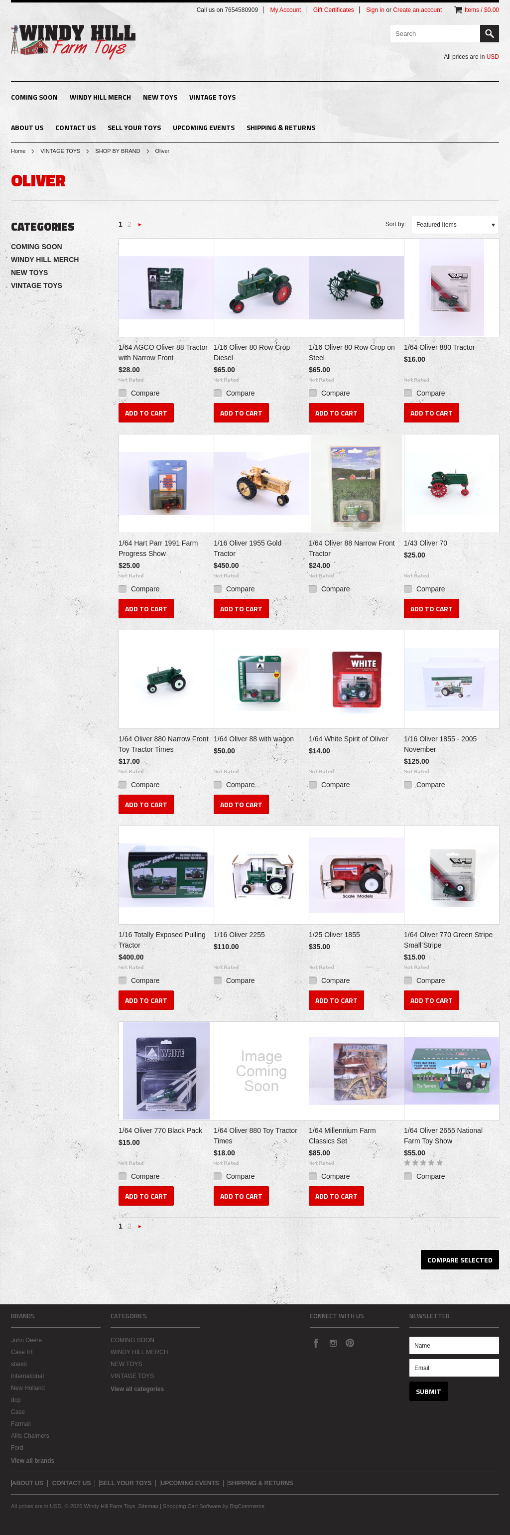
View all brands (32, 1460)
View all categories (137, 1389)
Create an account (417, 9)
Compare (145, 393)
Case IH (21, 1352)
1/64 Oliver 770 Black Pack (160, 1130)
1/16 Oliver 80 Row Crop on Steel (352, 352)
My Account (285, 9)
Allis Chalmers (30, 1435)
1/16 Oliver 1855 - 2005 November (440, 744)
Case (18, 1411)
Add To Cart (146, 413)
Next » (139, 227)
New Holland (28, 1388)
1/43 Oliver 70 (425, 543)
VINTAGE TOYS (212, 97)
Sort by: (395, 224)
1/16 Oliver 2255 (239, 935)
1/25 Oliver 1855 (334, 935)
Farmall (21, 1423)
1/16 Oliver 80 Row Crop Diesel (252, 352)
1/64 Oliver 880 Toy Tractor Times (255, 1135)
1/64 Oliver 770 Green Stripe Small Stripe (448, 940)
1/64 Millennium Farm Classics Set (342, 1135)
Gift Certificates (333, 9)
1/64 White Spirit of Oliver (348, 739)
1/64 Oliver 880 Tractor (439, 347)
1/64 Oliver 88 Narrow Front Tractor (352, 548)
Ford (17, 1447)
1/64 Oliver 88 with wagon (254, 739)
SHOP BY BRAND (117, 151)
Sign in (375, 9)
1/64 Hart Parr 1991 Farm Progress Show (158, 548)
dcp (15, 1399)
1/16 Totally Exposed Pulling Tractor (162, 940)
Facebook (316, 1343)
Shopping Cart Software (192, 1506)
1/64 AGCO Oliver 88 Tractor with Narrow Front (163, 352)
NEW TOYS (160, 97)
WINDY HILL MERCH (100, 97)
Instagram (333, 1343)
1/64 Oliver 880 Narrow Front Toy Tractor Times (164, 744)
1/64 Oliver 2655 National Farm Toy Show (443, 1135)
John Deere (26, 1340)
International (27, 1376)
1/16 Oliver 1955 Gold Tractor (247, 548)
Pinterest (350, 1343)
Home (18, 151)
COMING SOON (34, 97)
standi (19, 1364)
